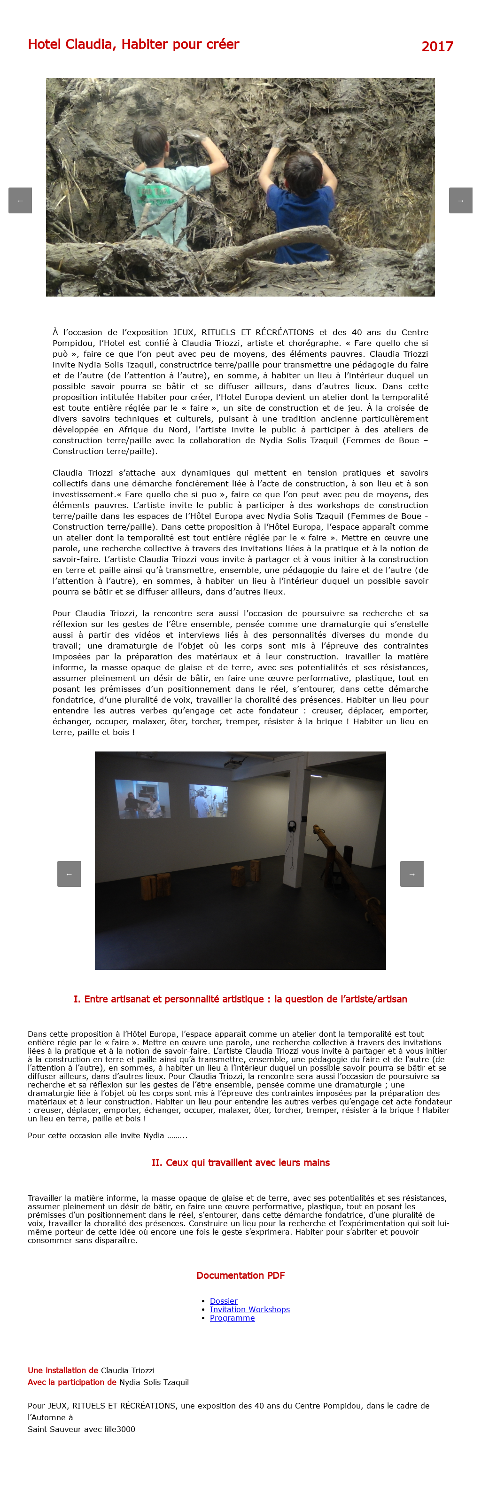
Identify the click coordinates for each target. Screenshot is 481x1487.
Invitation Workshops (250, 1309)
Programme (232, 1318)
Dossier (224, 1301)
